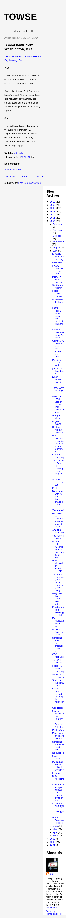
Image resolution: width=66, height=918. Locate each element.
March (56, 835)
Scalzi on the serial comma (58, 683)
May (55, 829)
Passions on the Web (56, 363)
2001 (53, 845)
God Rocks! (58, 708)
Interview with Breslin (57, 279)
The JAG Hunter (57, 661)
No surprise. (58, 753)
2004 (53, 221)
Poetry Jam (58, 730)
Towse (20, 17)
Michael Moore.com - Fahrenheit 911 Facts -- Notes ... (58, 719)
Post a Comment (12, 169)
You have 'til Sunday (58, 537)
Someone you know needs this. (58, 745)
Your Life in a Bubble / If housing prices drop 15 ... (58, 468)
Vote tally (18, 153)
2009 (53, 205)
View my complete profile (54, 912)
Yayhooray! (58, 510)
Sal (51, 873)
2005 (53, 217)
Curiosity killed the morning (58, 257)
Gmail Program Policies (58, 820)
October (57, 236)
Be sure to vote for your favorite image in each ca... (57, 499)
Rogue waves (56, 422)
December (58, 224)
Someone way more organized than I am (58, 644)
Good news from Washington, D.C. (18, 47)
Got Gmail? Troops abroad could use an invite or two (58, 792)
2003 (53, 838)
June (55, 826)
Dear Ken (57, 262)
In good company (58, 456)
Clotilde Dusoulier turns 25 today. (58, 333)
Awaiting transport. (58, 531)
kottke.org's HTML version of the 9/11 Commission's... (58, 404)
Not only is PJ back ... (57, 302)
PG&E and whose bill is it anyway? (58, 765)
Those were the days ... (58, 390)
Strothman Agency (57, 286)
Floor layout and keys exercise (58, 736)
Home (25, 176)
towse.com (51, 907)
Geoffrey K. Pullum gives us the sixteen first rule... (58, 348)
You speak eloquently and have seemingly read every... (58, 582)
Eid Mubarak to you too (58, 622)
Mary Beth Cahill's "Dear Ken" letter (57, 598)
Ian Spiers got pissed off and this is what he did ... (58, 520)
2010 (53, 201)
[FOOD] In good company (58, 669)
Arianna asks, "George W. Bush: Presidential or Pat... (58, 549)
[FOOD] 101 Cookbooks (58, 371)
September (58, 241)
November (58, 230)
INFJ (54, 488)
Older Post (39, 176)
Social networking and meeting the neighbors (58, 696)
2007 (53, 211)
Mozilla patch (56, 757)
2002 (53, 842)
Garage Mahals (57, 416)
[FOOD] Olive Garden (57, 294)
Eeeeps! (56, 773)
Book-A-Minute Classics (57, 430)
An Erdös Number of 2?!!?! (57, 632)
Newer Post (10, 176)
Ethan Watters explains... (58, 380)
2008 (53, 208)
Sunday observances (58, 482)
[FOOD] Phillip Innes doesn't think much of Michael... (58, 317)
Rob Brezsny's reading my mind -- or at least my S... (58, 443)
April (55, 832)
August (57, 247)
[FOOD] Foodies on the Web (57, 269)
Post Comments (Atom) (30, 183)
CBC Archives (58, 655)
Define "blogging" (58, 779)
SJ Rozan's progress (58, 675)
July (55, 250)
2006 (53, 214)
